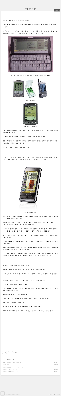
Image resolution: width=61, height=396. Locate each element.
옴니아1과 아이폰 (30, 9)
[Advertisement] (30, 338)
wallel (59, 394)
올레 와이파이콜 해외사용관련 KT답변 (11, 362)
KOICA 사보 (5, 364)
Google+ (18, 394)
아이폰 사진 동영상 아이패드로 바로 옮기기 (12, 367)
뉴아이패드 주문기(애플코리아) (9, 371)
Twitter (7, 394)
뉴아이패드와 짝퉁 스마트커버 (9, 369)
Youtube (14, 394)
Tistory (51, 394)
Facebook (11, 394)
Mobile (4, 359)
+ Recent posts (4, 385)
